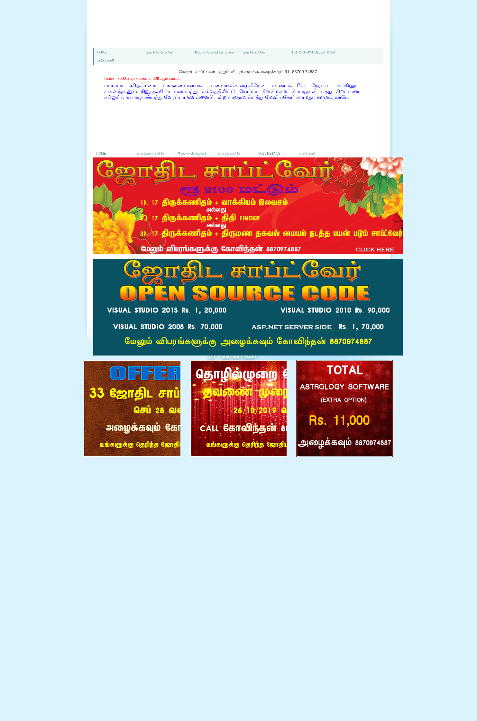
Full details (269, 153)
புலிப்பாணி (105, 60)
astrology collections (313, 52)
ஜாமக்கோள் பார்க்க (159, 52)
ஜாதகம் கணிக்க (254, 52)
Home (102, 52)
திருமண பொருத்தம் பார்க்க (214, 52)
